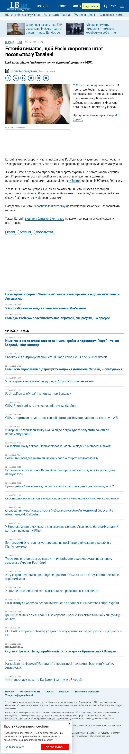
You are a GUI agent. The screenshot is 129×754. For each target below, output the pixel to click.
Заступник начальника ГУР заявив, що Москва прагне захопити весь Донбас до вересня (44, 30)
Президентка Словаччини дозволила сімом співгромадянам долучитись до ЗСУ (59, 486)
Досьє (77, 6)
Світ (20, 41)
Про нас (9, 691)
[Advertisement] (64, 262)
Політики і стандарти (87, 691)
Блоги (62, 6)
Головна (9, 41)
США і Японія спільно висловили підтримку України (40, 405)
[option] (35, 28)
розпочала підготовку (51, 206)
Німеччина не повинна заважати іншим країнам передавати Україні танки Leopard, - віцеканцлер (62, 342)
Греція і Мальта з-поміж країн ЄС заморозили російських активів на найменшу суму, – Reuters (63, 617)
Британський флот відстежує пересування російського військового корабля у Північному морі (58, 544)
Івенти (49, 691)
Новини (44, 6)
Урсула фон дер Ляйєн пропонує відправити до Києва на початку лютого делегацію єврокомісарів (62, 577)
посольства (45, 232)
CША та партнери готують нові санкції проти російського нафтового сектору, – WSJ (61, 418)
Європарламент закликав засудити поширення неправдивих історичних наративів (62, 498)
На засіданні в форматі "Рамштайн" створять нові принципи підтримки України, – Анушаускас (62, 296)
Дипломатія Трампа (57, 15)
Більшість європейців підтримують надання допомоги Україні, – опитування (63, 369)
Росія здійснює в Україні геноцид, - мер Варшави (38, 393)
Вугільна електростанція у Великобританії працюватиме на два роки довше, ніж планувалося (60, 472)
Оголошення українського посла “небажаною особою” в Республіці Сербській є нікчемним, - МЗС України (59, 512)
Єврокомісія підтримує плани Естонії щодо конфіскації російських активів (56, 357)
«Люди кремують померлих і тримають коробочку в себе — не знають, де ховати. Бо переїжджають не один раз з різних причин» (101, 34)
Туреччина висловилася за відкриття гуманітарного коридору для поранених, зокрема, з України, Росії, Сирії (58, 560)
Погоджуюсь (55, 747)
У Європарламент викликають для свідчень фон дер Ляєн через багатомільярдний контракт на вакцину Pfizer (61, 528)
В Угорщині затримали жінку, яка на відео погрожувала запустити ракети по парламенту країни (57, 432)
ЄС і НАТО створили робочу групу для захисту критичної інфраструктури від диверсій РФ (63, 633)
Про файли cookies (14, 746)
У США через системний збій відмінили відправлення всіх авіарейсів (52, 591)
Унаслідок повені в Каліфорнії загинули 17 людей (43, 679)
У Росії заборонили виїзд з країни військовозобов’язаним (45, 308)
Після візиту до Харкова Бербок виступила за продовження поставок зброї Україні (62, 603)
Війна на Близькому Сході (22, 15)
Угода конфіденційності (19, 695)
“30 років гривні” (85, 15)
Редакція (64, 691)
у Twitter (75, 181)
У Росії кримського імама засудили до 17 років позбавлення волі (49, 381)
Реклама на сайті (30, 691)
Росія (11, 232)
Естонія (25, 232)
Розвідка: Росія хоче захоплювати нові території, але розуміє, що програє (57, 318)
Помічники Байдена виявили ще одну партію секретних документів (51, 458)
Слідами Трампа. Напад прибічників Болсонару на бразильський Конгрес (61, 651)
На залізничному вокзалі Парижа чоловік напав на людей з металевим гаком (58, 446)
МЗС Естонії (81, 85)
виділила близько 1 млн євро (44, 218)
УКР (113, 6)
